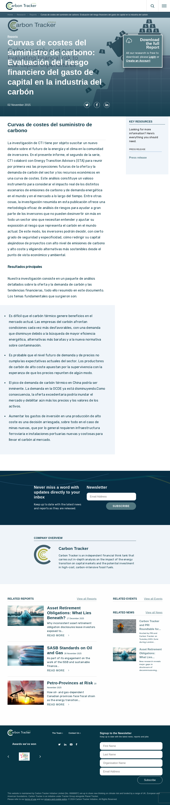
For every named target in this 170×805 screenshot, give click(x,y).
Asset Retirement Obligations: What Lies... (150, 653)
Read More (56, 635)
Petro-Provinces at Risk (70, 683)
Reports (33, 15)
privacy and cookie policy (55, 799)
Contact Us (74, 733)
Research (21, 15)
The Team (57, 733)
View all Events (153, 598)
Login (152, 56)
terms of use (30, 799)
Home (10, 15)
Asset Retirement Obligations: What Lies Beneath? (69, 613)
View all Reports (87, 598)
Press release (138, 157)
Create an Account (138, 60)
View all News (154, 612)
